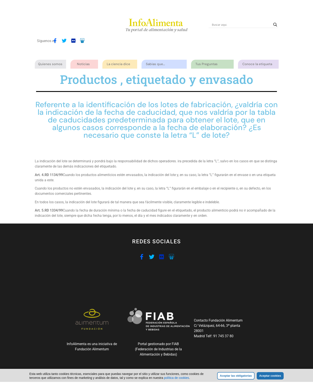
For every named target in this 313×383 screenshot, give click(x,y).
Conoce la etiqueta (258, 64)
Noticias (83, 64)
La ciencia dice (119, 64)
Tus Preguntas (207, 64)
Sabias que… (156, 64)
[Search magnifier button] (275, 25)
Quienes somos (51, 64)
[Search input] (241, 25)
